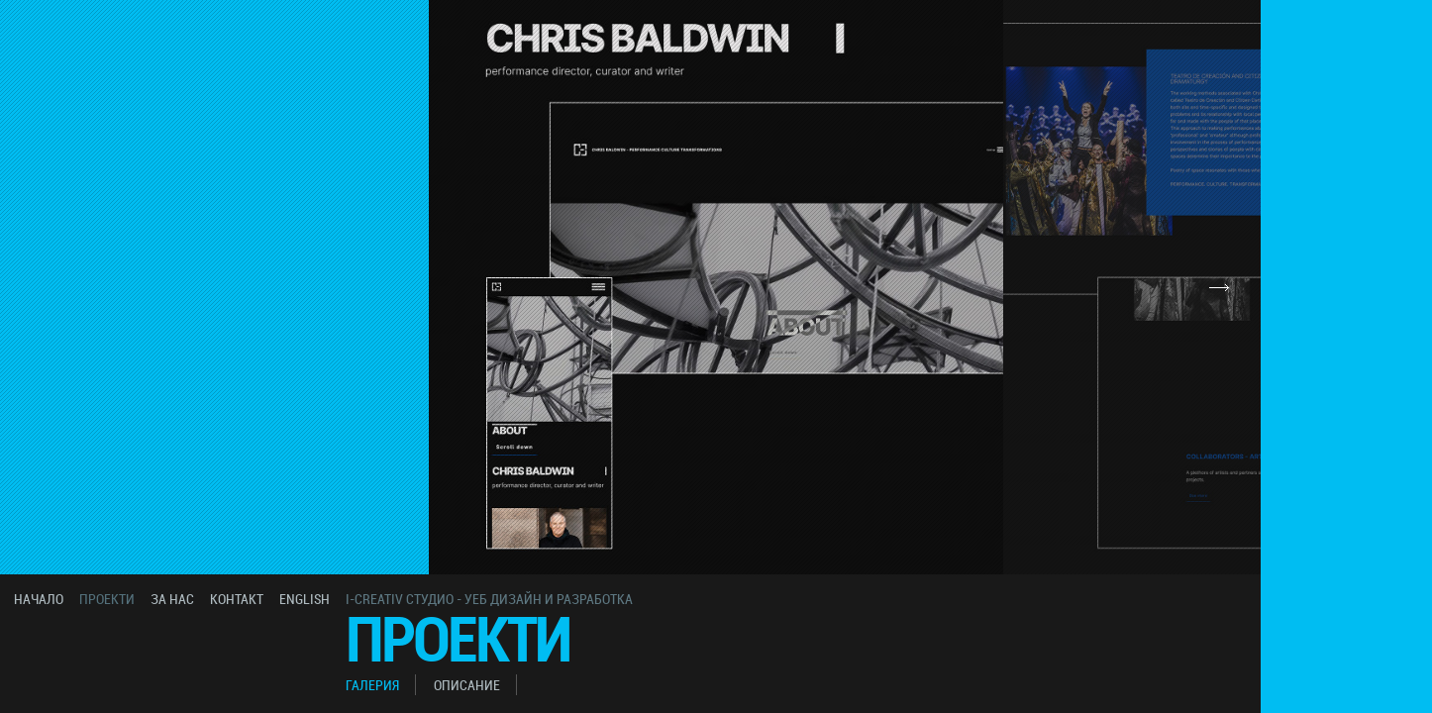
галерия (372, 684)
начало (38, 598)
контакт (236, 598)
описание (467, 684)
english (304, 598)
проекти (107, 598)
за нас (172, 598)
